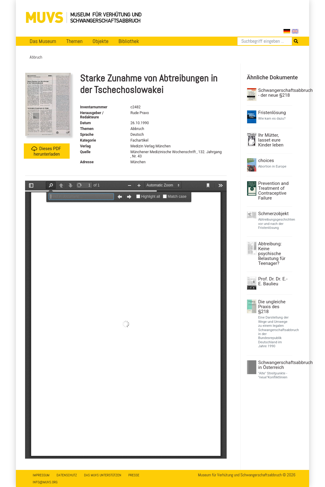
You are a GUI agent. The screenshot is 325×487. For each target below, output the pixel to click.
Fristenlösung (272, 112)
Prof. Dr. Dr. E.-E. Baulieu (272, 281)
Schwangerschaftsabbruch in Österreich (274, 365)
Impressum (41, 475)
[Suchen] (264, 41)
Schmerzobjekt (273, 213)
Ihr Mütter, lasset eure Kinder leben (270, 140)
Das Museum (43, 41)
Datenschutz (67, 475)
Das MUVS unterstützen (102, 475)
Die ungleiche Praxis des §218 (271, 306)
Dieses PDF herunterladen (46, 151)
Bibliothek (129, 41)
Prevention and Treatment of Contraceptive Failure (273, 190)
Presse (133, 475)
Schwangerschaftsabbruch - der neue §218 (274, 93)
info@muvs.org (45, 482)
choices (266, 160)
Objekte (100, 41)
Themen (74, 41)
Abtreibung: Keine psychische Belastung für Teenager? (271, 253)
